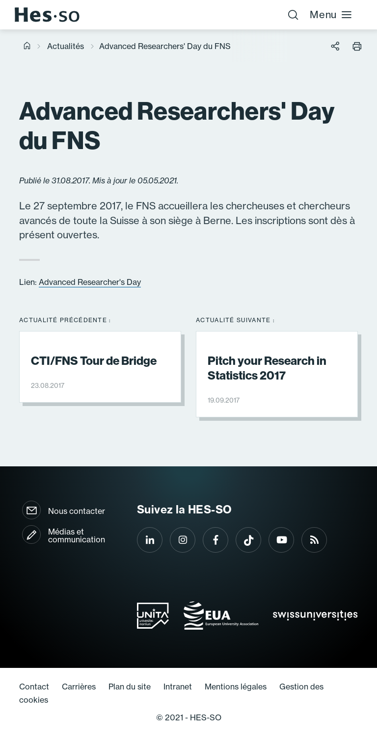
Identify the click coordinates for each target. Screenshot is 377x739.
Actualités (65, 46)
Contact (34, 686)
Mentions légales (236, 686)
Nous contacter (76, 511)
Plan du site (129, 686)
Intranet (177, 686)
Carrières (79, 686)
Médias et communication (76, 535)
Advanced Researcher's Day (90, 282)
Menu (331, 14)
